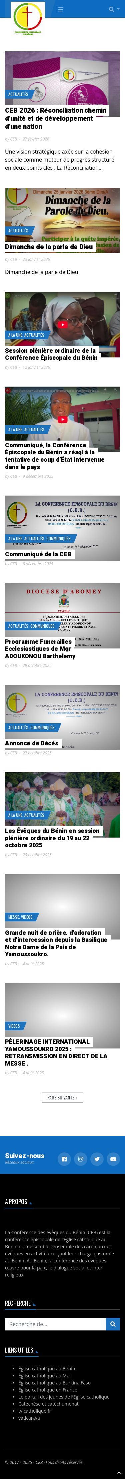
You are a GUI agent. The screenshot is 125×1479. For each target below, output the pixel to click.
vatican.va (29, 1418)
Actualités (18, 94)
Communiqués (58, 538)
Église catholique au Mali (45, 1375)
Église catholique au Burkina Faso (54, 1382)
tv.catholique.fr (34, 1411)
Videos (27, 917)
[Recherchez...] (55, 1324)
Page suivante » (62, 1097)
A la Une (15, 335)
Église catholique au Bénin (46, 1368)
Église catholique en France (47, 1389)
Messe (13, 917)
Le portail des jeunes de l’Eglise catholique (64, 1396)
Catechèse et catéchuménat (48, 1404)
